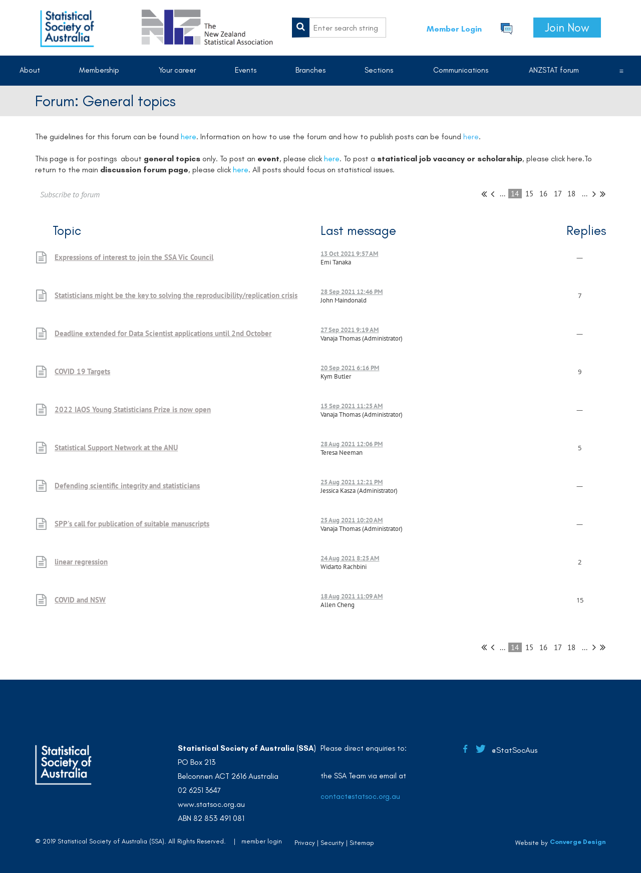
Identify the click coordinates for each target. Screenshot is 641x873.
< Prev (492, 194)
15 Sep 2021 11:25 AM (351, 406)
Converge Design (578, 841)
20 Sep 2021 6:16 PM (349, 368)
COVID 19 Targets (82, 371)
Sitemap (362, 842)
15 (529, 193)
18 (571, 193)
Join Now (567, 28)
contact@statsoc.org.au (360, 796)
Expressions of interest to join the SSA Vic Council (134, 257)
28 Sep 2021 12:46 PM (351, 291)
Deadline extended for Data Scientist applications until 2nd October (163, 333)
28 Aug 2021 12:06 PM (351, 444)
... (502, 193)
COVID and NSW (80, 600)
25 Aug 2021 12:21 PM (351, 482)
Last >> (602, 194)
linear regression (81, 561)
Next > (594, 194)
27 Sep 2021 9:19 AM (349, 330)
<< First (484, 194)
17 (558, 193)
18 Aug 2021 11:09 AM (351, 596)
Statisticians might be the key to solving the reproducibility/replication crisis (176, 295)
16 (543, 193)
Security (332, 842)
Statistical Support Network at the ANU (116, 447)
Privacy (304, 842)
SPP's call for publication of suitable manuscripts (132, 523)
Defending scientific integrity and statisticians (127, 485)
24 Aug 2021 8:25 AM (349, 558)
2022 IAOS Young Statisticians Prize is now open (133, 409)
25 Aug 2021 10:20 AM (351, 520)
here (471, 136)
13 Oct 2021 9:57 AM (349, 253)
